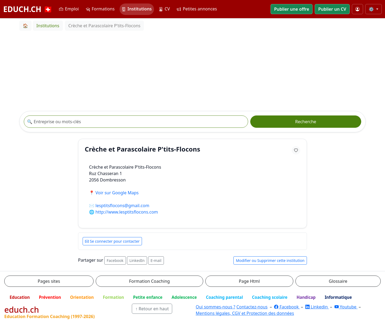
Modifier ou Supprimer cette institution (270, 260)
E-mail (156, 260)
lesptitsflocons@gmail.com (122, 205)
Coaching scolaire (269, 297)
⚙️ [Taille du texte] (372, 9)
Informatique (338, 297)
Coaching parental (224, 297)
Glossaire (338, 281)
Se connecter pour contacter (112, 241)
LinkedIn (137, 260)
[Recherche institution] (136, 121)
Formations (100, 9)
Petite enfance (148, 297)
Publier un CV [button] (332, 9)
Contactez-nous (252, 307)
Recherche (305, 122)
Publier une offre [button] (291, 9)
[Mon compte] (357, 9)
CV (164, 9)
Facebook (115, 260)
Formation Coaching (149, 281)
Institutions (137, 9)
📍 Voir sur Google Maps (113, 193)
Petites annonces (197, 9)
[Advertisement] (192, 70)
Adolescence (184, 297)
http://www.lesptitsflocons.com (126, 212)
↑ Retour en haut (152, 309)
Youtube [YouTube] (346, 307)
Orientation (82, 297)
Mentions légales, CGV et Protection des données (245, 313)
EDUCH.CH (28, 9)
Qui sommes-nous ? (215, 307)
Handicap (306, 297)
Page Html (249, 281)
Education (20, 297)
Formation (113, 297)
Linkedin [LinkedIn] (317, 307)
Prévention (50, 297)
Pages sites (49, 281)
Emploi (69, 9)
